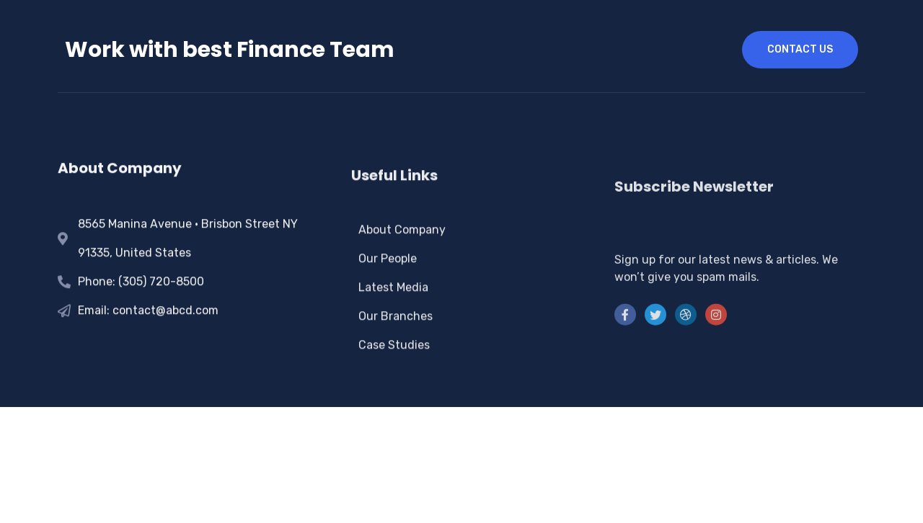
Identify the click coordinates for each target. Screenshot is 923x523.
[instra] (716, 352)
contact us (800, 49)
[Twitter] (655, 352)
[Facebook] (625, 352)
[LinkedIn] (686, 352)
